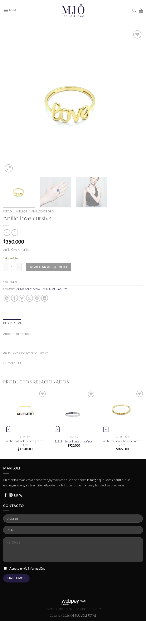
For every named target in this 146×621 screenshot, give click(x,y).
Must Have (55, 289)
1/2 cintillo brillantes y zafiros (74, 441)
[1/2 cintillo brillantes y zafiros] (74, 411)
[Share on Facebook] (14, 298)
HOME (48, 609)
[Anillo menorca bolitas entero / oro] (122, 411)
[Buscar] (134, 10)
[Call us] (21, 495)
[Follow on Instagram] (11, 495)
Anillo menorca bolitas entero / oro (122, 443)
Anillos (21, 211)
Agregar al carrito (48, 267)
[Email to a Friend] (29, 298)
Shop (59, 609)
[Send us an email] (16, 495)
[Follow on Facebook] (5, 495)
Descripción (12, 323)
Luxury (44, 289)
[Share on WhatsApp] (7, 298)
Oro (64, 289)
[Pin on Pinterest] (37, 298)
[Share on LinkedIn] (44, 298)
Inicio (7, 211)
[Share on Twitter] (22, 298)
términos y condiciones (83, 609)
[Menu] (10, 10)
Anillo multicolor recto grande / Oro (25, 443)
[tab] (12, 323)
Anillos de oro (42, 211)
